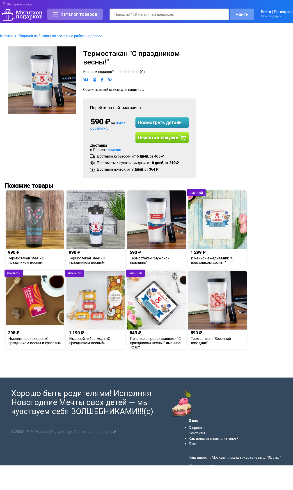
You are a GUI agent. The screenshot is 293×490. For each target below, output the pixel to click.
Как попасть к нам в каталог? (213, 438)
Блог (193, 444)
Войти (266, 12)
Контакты (197, 433)
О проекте (197, 428)
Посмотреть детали (159, 122)
